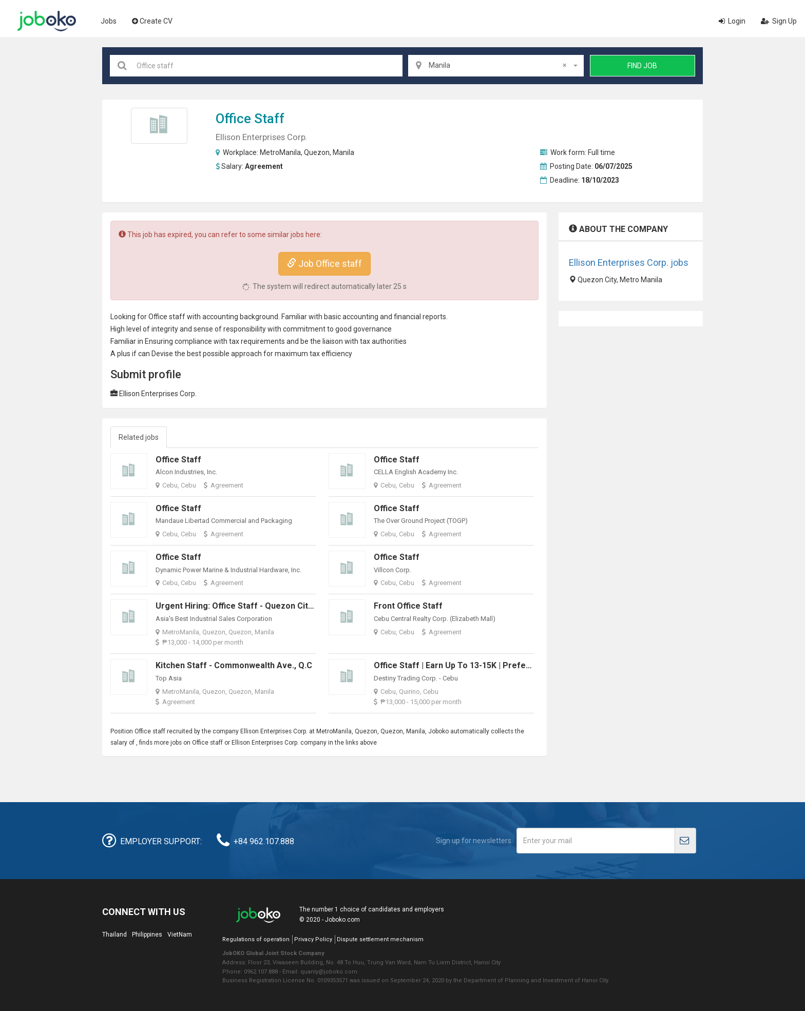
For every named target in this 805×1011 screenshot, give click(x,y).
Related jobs (139, 437)
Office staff (250, 118)
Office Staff (178, 459)
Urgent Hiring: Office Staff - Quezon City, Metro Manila (261, 606)
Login (732, 21)
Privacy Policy (313, 939)
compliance (193, 341)
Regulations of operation (256, 939)
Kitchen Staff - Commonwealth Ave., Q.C (234, 665)
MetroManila (280, 152)
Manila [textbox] (497, 65)
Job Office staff (324, 263)
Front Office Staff (408, 606)
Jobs (109, 21)
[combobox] (496, 65)
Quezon (317, 152)
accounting (220, 317)
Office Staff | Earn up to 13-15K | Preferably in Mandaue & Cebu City (506, 665)
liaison (332, 341)
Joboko (47, 21)
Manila (343, 152)
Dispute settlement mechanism (380, 939)
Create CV (152, 21)
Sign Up (779, 21)
